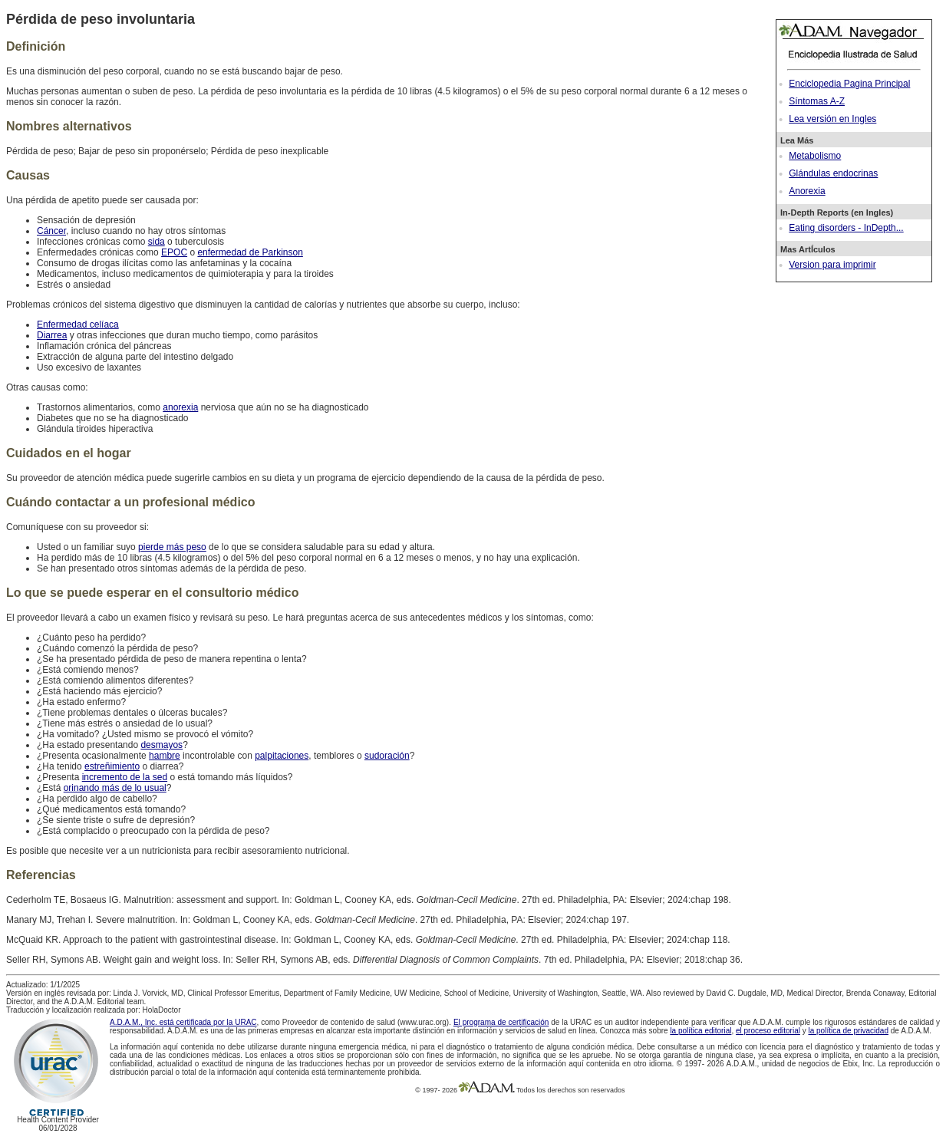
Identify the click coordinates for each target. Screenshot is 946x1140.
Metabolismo (815, 155)
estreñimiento (112, 766)
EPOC (174, 252)
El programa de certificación (501, 1022)
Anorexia (807, 191)
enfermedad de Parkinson (249, 252)
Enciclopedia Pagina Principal (849, 83)
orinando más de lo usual (115, 788)
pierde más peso (172, 547)
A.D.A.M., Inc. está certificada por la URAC (183, 1022)
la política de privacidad (848, 1030)
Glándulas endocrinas (833, 173)
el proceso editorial (768, 1030)
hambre (164, 755)
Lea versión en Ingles (832, 119)
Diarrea (52, 335)
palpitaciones (281, 755)
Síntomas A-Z (817, 101)
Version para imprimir (832, 264)
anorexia (180, 407)
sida (156, 241)
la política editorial (700, 1030)
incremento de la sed (124, 777)
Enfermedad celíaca (78, 324)
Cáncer (51, 231)
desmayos (161, 745)
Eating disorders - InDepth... (846, 227)
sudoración (387, 755)
